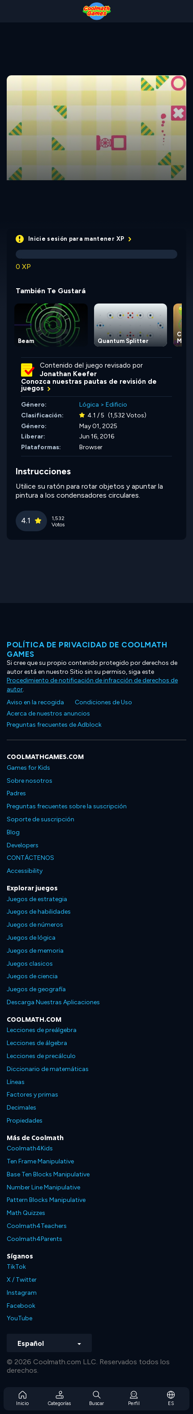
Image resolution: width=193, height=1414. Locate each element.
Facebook (21, 1306)
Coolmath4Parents (34, 1239)
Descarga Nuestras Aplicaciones (53, 1002)
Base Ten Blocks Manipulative (48, 1174)
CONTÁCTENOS (30, 858)
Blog (13, 832)
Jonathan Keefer (68, 374)
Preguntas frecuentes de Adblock (54, 725)
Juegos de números (35, 924)
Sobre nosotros (29, 781)
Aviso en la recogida (35, 702)
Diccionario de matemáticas (48, 1069)
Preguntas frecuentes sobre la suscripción (67, 806)
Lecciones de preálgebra (42, 1030)
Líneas (16, 1082)
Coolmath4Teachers (37, 1226)
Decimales (21, 1107)
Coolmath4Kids (30, 1148)
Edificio (116, 404)
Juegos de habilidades (39, 911)
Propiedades (25, 1120)
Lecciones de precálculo (41, 1056)
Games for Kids (28, 768)
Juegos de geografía (36, 989)
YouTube (19, 1318)
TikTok (16, 1267)
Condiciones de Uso (103, 702)
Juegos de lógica (31, 937)
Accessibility (25, 871)
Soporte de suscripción (40, 819)
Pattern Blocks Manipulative (46, 1200)
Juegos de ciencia (32, 976)
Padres (16, 793)
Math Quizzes (26, 1213)
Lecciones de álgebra (37, 1043)
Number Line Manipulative (43, 1187)
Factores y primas (32, 1094)
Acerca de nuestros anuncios (48, 713)
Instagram (22, 1293)
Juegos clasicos (30, 963)
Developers (23, 845)
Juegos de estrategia (37, 899)
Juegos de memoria (35, 950)
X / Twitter (22, 1280)
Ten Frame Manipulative (40, 1161)
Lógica (89, 404)
